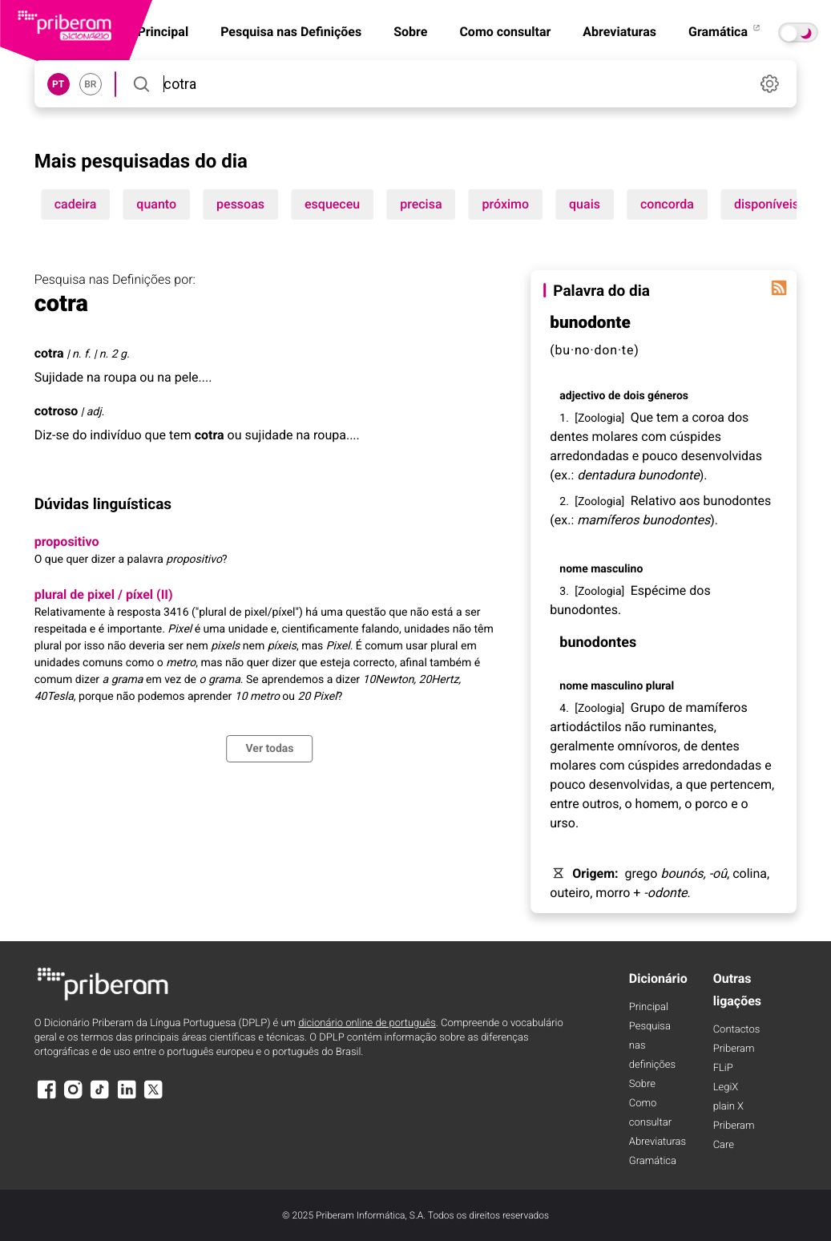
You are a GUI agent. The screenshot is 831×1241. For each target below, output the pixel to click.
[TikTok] (100, 1097)
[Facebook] (46, 1097)
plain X (728, 1107)
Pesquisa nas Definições (290, 31)
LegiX (726, 1087)
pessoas (240, 204)
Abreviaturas (619, 31)
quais (584, 204)
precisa (421, 204)
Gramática (725, 31)
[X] (154, 1097)
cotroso (56, 410)
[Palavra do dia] (779, 288)
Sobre (410, 31)
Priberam (734, 1049)
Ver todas (269, 748)
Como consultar (505, 31)
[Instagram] (73, 1097)
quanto (156, 204)
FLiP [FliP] (723, 1068)
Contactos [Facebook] (736, 1030)
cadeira (75, 204)
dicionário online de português (366, 1023)
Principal (648, 1007)
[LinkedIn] (127, 1097)
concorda (667, 204)
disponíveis (766, 204)
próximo (506, 204)
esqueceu (332, 204)
